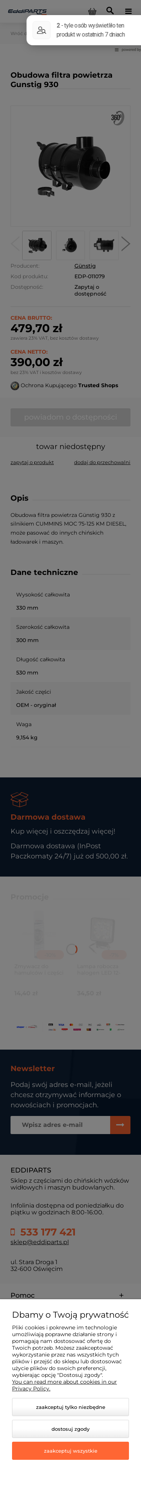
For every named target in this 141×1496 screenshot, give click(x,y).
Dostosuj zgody (70, 1429)
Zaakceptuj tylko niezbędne (70, 1407)
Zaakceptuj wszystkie (70, 1451)
